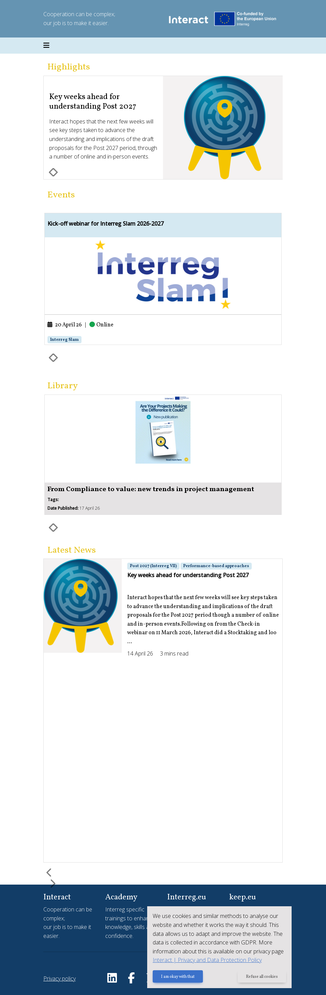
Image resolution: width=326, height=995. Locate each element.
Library (62, 386)
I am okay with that (178, 977)
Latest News (71, 550)
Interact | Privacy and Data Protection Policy (207, 960)
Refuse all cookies (262, 977)
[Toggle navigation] (46, 46)
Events (61, 195)
